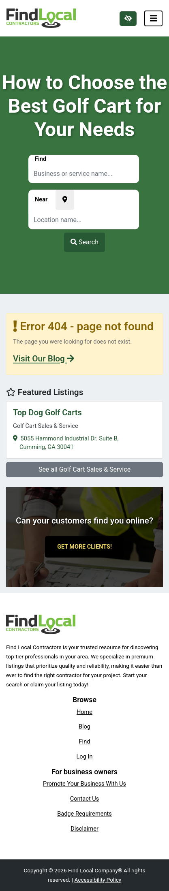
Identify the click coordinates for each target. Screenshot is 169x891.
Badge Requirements (84, 813)
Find (84, 741)
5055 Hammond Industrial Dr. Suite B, (84, 429)
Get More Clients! (84, 546)
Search (84, 242)
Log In (85, 756)
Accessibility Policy (97, 879)
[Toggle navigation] (153, 18)
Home (84, 712)
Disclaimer (84, 828)
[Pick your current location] (65, 200)
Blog (84, 726)
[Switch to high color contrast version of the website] (128, 18)
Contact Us (84, 798)
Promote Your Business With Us (84, 783)
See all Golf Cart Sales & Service (84, 469)
